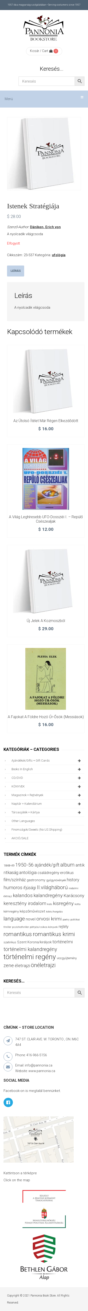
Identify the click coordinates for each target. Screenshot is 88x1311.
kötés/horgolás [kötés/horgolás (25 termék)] (54, 911)
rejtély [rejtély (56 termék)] (64, 926)
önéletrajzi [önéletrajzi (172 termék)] (43, 965)
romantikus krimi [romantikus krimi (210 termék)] (54, 934)
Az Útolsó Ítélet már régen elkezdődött (45, 421)
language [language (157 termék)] (14, 919)
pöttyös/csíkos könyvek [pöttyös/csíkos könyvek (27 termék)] (44, 927)
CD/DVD (46, 778)
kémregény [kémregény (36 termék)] (11, 911)
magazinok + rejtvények (46, 795)
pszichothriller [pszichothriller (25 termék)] (20, 927)
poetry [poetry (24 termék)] (66, 919)
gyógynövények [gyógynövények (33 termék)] (56, 880)
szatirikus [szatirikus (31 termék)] (10, 942)
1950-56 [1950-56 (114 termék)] (24, 865)
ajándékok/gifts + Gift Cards (46, 760)
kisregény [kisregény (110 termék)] (63, 903)
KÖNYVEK (46, 786)
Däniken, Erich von (45, 227)
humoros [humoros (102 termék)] (13, 887)
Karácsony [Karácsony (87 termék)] (74, 895)
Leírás (16, 271)
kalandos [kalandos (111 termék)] (23, 895)
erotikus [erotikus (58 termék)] (67, 873)
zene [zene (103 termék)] (9, 965)
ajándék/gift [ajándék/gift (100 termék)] (47, 865)
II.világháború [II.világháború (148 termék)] (52, 887)
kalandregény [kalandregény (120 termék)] (48, 895)
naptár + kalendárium (46, 804)
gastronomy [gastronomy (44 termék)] (36, 880)
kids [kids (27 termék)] (49, 904)
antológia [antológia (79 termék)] (28, 872)
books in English (46, 769)
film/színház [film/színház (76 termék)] (15, 879)
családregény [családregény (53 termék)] (48, 873)
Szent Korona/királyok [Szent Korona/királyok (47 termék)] (34, 942)
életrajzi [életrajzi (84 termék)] (22, 965)
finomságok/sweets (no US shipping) (36, 829)
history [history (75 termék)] (73, 879)
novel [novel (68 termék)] (30, 919)
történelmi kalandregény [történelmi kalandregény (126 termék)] (30, 949)
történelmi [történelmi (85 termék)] (63, 941)
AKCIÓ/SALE (19, 838)
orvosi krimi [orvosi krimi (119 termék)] (49, 919)
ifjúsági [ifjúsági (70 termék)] (29, 887)
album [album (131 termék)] (67, 865)
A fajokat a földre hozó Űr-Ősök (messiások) (46, 717)
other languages (23, 821)
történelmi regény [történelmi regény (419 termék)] (30, 957)
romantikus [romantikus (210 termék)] (18, 934)
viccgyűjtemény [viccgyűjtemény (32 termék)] (67, 958)
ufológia (58, 255)
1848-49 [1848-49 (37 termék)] (9, 865)
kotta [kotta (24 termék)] (77, 904)
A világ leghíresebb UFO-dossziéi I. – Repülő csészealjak (46, 519)
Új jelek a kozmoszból (46, 621)
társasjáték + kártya (46, 812)
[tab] (15, 271)
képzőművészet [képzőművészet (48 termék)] (32, 911)
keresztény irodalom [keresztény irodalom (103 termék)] (25, 903)
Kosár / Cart (41, 51)
